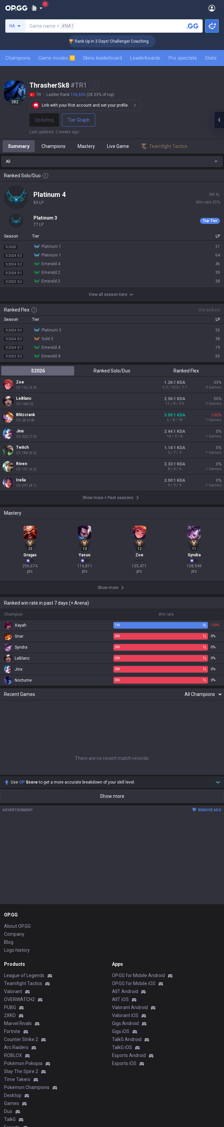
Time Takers (17, 1079)
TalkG (10, 1119)
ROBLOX (13, 1055)
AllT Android (125, 991)
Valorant (13, 991)
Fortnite (12, 1031)
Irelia (21, 480)
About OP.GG (17, 926)
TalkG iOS (122, 1047)
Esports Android (129, 1055)
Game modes (56, 58)
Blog (8, 942)
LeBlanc (23, 398)
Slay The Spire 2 (21, 1071)
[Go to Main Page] (16, 8)
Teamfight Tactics (23, 983)
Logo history (17, 950)
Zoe (20, 382)
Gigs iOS (120, 1031)
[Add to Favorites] (94, 85)
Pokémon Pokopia (23, 1063)
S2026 (38, 370)
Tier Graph (79, 120)
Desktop (12, 1095)
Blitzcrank (25, 414)
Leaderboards (145, 58)
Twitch (22, 447)
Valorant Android (130, 1007)
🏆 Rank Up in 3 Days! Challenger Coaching (118, 41)
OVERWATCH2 (19, 999)
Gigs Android (125, 1023)
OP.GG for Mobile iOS (133, 983)
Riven (21, 463)
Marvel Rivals (18, 1023)
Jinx (20, 431)
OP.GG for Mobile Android (138, 975)
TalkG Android (126, 1039)
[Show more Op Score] (218, 782)
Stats (211, 58)
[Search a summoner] (193, 26)
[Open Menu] (212, 8)
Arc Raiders (16, 1047)
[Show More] (37, 8)
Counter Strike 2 (21, 1039)
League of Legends (24, 975)
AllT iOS (120, 999)
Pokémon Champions (26, 1087)
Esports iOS (124, 1063)
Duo (8, 1111)
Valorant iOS (125, 1015)
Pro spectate (183, 58)
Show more (112, 796)
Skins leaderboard (102, 58)
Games (11, 1103)
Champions (17, 58)
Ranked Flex (186, 370)
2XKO (10, 1015)
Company (14, 934)
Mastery (86, 146)
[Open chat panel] (219, 120)
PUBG (10, 1007)
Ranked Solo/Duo (112, 370)
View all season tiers (112, 294)
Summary (18, 146)
